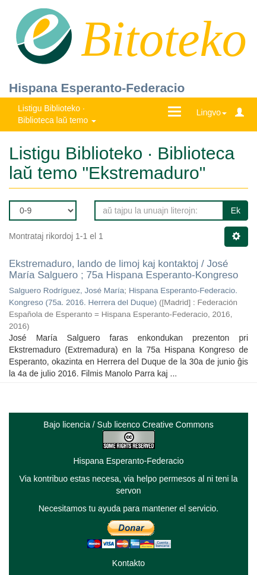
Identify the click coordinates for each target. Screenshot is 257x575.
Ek (235, 210)
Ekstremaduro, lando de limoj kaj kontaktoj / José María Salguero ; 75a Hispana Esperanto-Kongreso (124, 269)
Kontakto (128, 563)
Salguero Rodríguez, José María (66, 290)
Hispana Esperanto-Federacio (97, 88)
